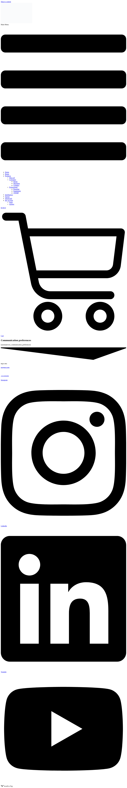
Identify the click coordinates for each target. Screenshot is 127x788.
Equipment (17, 191)
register (11, 204)
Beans (7, 174)
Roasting (16, 189)
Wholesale (8, 198)
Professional (13, 187)
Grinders (16, 185)
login (11, 202)
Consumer (12, 180)
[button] (63, 97)
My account (9, 200)
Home (7, 172)
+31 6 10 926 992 (5, 376)
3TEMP (16, 193)
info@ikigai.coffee (5, 367)
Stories (7, 197)
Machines (16, 183)
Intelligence (9, 195)
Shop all (12, 178)
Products (8, 176)
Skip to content (6, 2)
